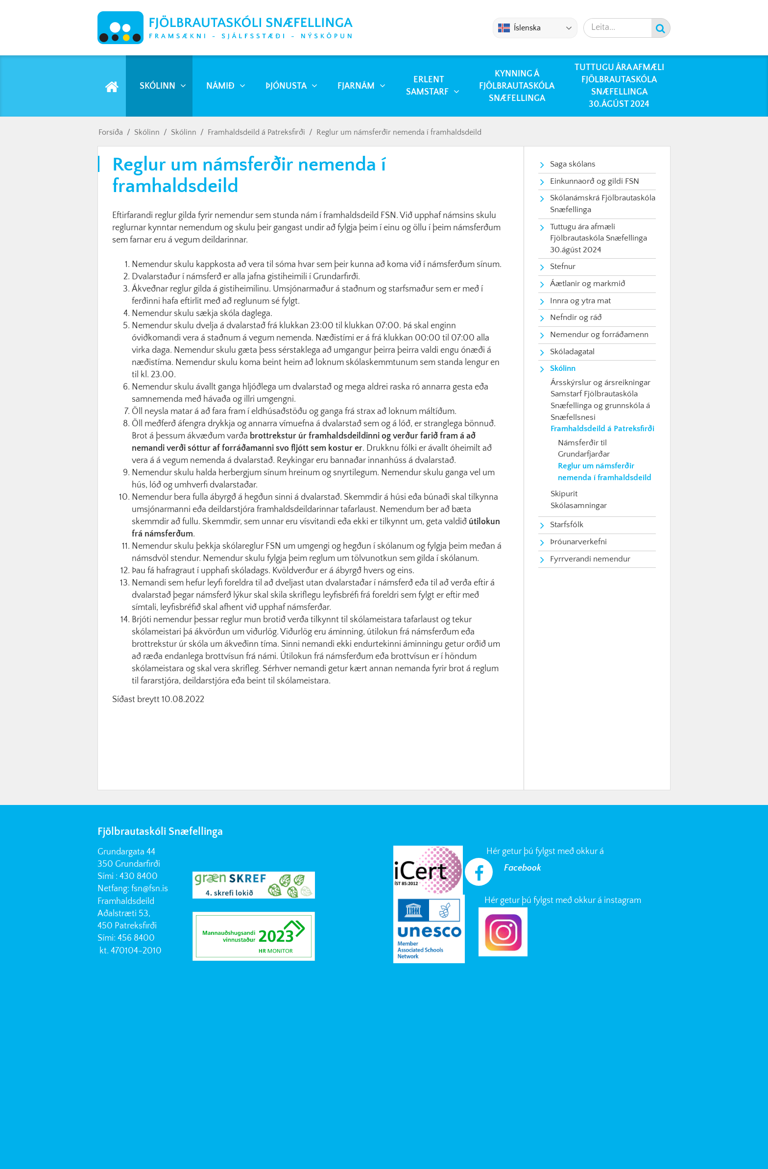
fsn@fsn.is (149, 889)
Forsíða (110, 132)
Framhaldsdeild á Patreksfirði (256, 132)
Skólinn (147, 132)
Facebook (522, 868)
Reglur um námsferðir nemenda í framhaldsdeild (398, 132)
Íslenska (519, 28)
